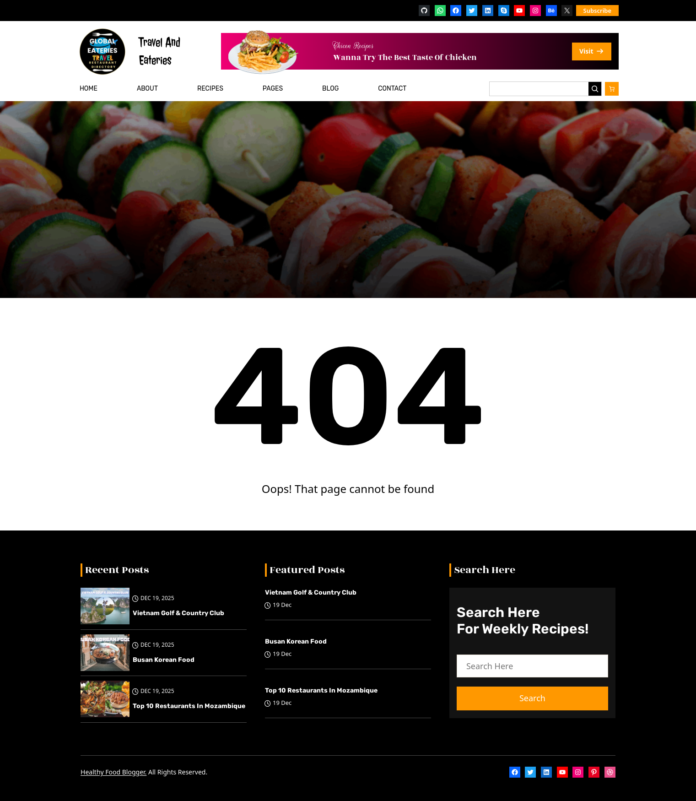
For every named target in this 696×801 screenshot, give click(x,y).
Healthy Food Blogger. (113, 772)
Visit (591, 51)
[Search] (594, 89)
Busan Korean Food (163, 660)
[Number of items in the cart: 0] (612, 89)
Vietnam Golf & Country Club (178, 613)
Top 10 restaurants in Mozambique (189, 706)
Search (532, 698)
